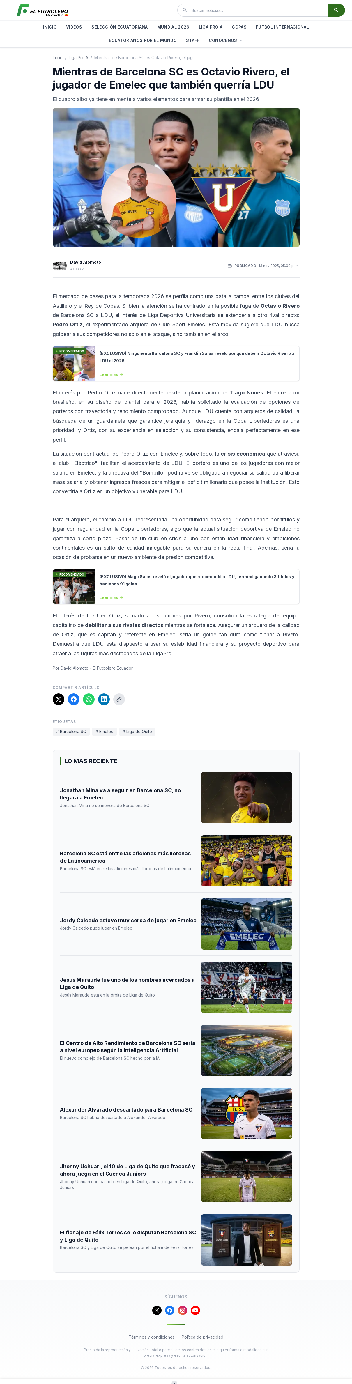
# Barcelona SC (71, 731)
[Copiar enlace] (119, 699)
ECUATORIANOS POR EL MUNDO (143, 40)
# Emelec (104, 731)
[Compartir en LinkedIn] (104, 699)
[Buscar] (336, 10)
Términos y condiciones (152, 1337)
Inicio (58, 57)
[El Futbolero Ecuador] (42, 10)
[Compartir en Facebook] (73, 699)
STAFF (192, 40)
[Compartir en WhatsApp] (89, 699)
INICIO (50, 26)
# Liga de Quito (137, 731)
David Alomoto (85, 262)
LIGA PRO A (211, 26)
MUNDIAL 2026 (173, 26)
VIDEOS (74, 26)
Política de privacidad (202, 1337)
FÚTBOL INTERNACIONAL (282, 26)
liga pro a (78, 57)
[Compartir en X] (58, 699)
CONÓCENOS (226, 40)
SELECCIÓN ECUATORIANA (119, 26)
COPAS (239, 26)
